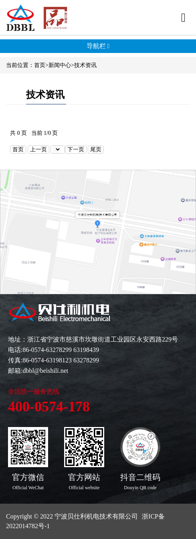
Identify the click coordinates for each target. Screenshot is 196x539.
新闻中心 (59, 65)
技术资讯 (85, 65)
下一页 (75, 149)
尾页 (95, 149)
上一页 (38, 149)
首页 (39, 65)
